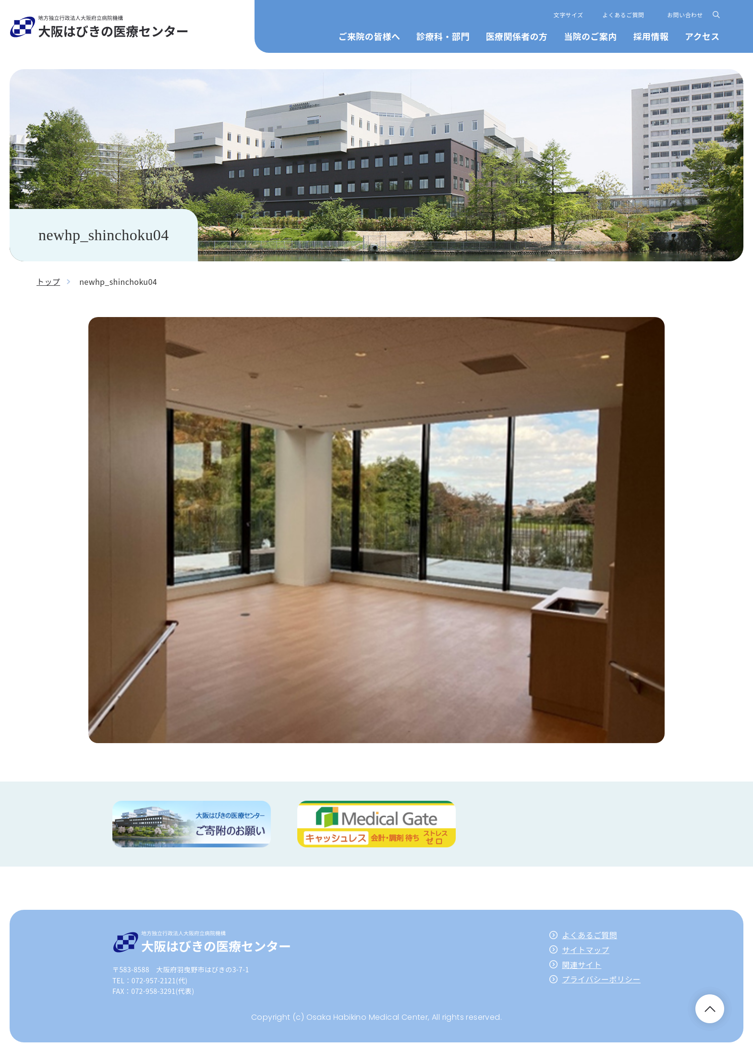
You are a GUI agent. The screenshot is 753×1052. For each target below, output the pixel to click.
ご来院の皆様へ (370, 36)
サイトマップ (585, 949)
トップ (48, 281)
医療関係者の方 (516, 36)
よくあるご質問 (623, 15)
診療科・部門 (442, 36)
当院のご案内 (590, 36)
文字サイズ (568, 15)
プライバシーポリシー (601, 979)
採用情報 (650, 36)
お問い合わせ (685, 15)
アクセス (702, 36)
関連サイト (581, 964)
